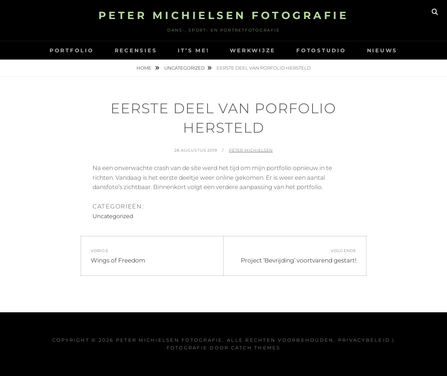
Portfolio (72, 50)
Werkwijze (252, 50)
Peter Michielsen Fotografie (223, 15)
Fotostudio (321, 50)
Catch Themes (256, 347)
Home (144, 68)
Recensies (136, 50)
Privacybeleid (364, 340)
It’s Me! (193, 50)
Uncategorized (184, 68)
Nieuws (382, 50)
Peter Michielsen (251, 150)
